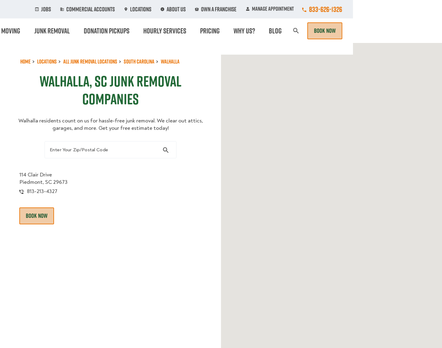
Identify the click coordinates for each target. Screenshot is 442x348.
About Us (265, 9)
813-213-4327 (46, 201)
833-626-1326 (414, 9)
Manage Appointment (359, 9)
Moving (137, 30)
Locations (231, 9)
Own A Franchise (306, 9)
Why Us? (342, 30)
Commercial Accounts (183, 9)
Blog (367, 30)
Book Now (414, 30)
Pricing (313, 30)
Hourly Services (274, 30)
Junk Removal (173, 30)
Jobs (141, 9)
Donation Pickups (222, 30)
